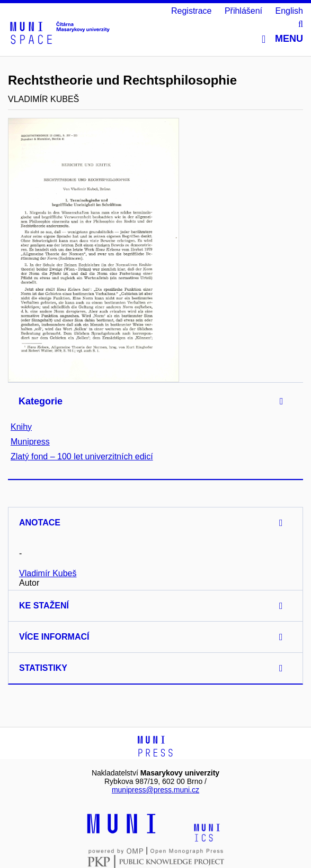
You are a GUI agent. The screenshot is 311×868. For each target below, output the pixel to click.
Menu (282, 38)
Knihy (21, 426)
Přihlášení (243, 10)
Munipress (30, 441)
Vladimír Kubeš (48, 573)
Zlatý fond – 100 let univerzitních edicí (82, 456)
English (289, 10)
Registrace (191, 10)
